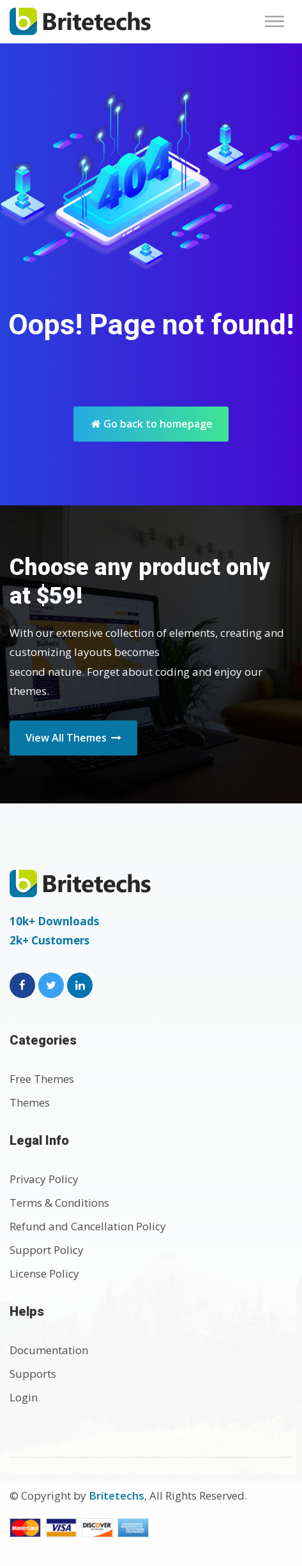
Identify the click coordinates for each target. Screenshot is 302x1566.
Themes (30, 1102)
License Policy (44, 1273)
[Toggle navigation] (278, 21)
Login (24, 1397)
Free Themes (42, 1078)
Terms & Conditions (59, 1202)
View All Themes (73, 738)
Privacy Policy (44, 1179)
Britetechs (116, 1495)
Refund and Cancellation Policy (88, 1226)
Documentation (49, 1350)
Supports (33, 1373)
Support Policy (47, 1249)
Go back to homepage (152, 424)
